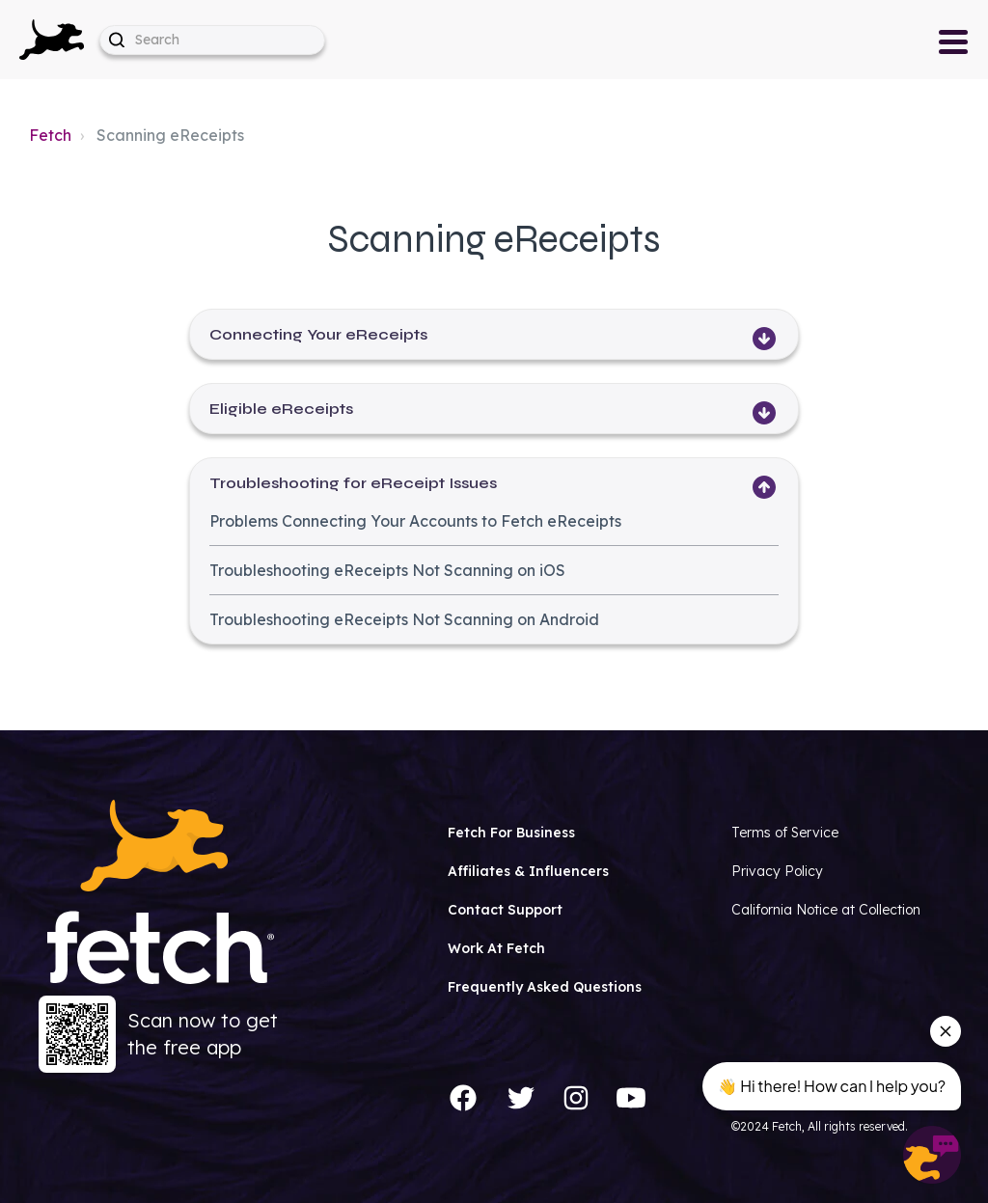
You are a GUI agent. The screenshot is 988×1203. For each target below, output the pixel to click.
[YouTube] (631, 1097)
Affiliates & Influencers (528, 871)
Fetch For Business (511, 832)
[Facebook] (463, 1097)
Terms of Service (784, 832)
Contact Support (505, 909)
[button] (51, 39)
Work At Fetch (496, 948)
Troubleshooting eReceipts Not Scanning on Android (404, 619)
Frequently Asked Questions (545, 987)
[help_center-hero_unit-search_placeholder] (212, 40)
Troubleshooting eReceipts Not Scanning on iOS (387, 570)
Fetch (50, 135)
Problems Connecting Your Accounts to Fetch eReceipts (415, 521)
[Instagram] (576, 1097)
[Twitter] (521, 1097)
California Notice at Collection (825, 909)
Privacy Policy (777, 871)
